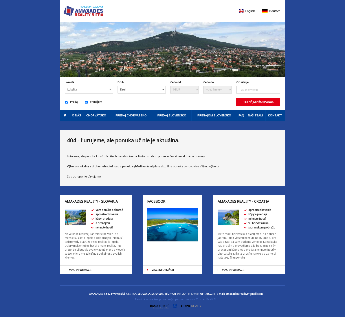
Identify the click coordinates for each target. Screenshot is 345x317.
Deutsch (271, 11)
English (246, 11)
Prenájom (93, 102)
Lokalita (69, 82)
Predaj (71, 102)
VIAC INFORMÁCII (80, 270)
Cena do (208, 82)
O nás (76, 115)
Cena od (175, 82)
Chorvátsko (96, 115)
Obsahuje (242, 82)
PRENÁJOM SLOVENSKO (214, 115)
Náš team (255, 115)
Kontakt (275, 115)
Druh (120, 82)
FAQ (241, 115)
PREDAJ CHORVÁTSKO (131, 115)
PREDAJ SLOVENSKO (171, 115)
